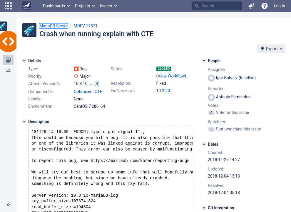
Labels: (34, 110)
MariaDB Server (53, 26)
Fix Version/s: (123, 90)
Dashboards (54, 6)
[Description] (24, 133)
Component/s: (41, 102)
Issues (106, 6)
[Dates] (204, 144)
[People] (204, 61)
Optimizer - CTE (88, 102)
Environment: (40, 117)
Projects (82, 6)
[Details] (24, 61)
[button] (8, 6)
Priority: (35, 76)
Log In (279, 6)
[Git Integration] (204, 208)
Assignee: (217, 69)
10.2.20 (163, 90)
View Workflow (171, 76)
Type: (33, 69)
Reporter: (216, 88)
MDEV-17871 (85, 26)
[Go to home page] (26, 6)
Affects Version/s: (44, 83)
